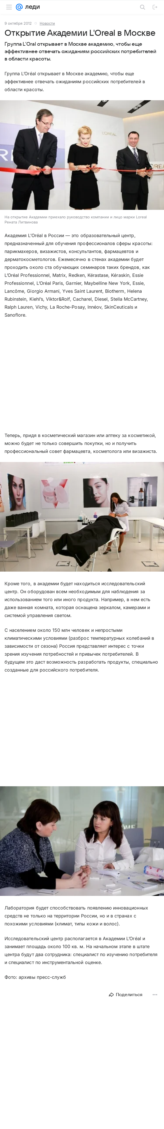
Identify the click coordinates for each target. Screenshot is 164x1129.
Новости (47, 23)
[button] (82, 155)
